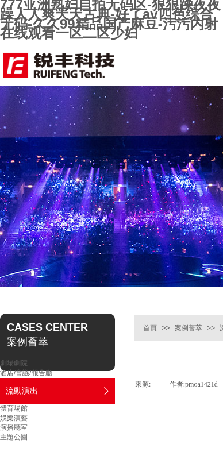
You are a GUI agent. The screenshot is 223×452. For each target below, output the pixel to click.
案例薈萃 (188, 328)
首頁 (150, 328)
